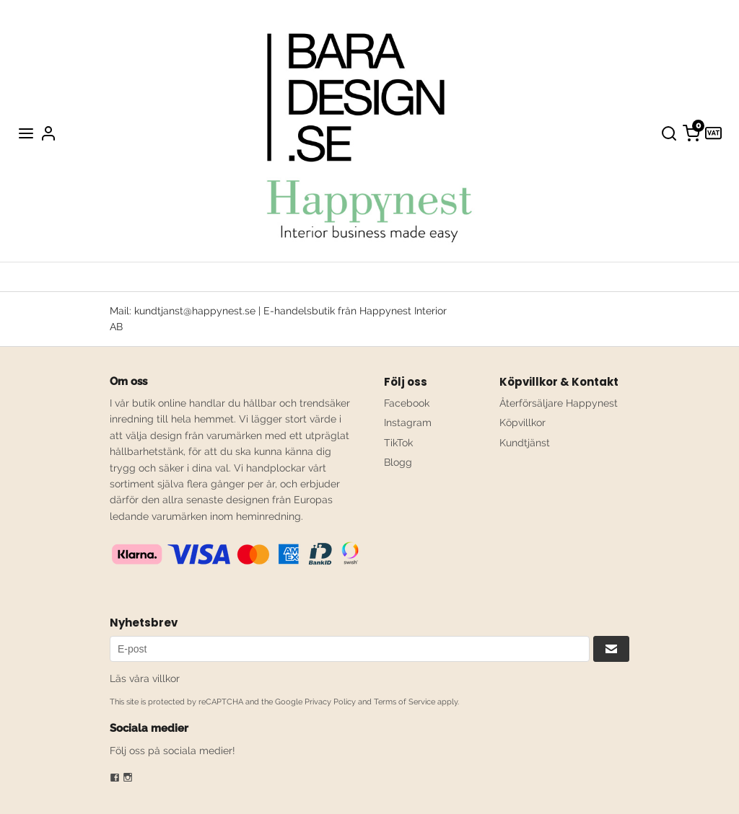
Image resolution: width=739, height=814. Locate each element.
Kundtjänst (524, 442)
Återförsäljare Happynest (558, 403)
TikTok (398, 442)
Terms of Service (404, 702)
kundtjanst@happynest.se (194, 311)
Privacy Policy (330, 702)
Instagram (408, 422)
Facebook (406, 403)
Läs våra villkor (145, 678)
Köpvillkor (522, 422)
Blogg (398, 462)
